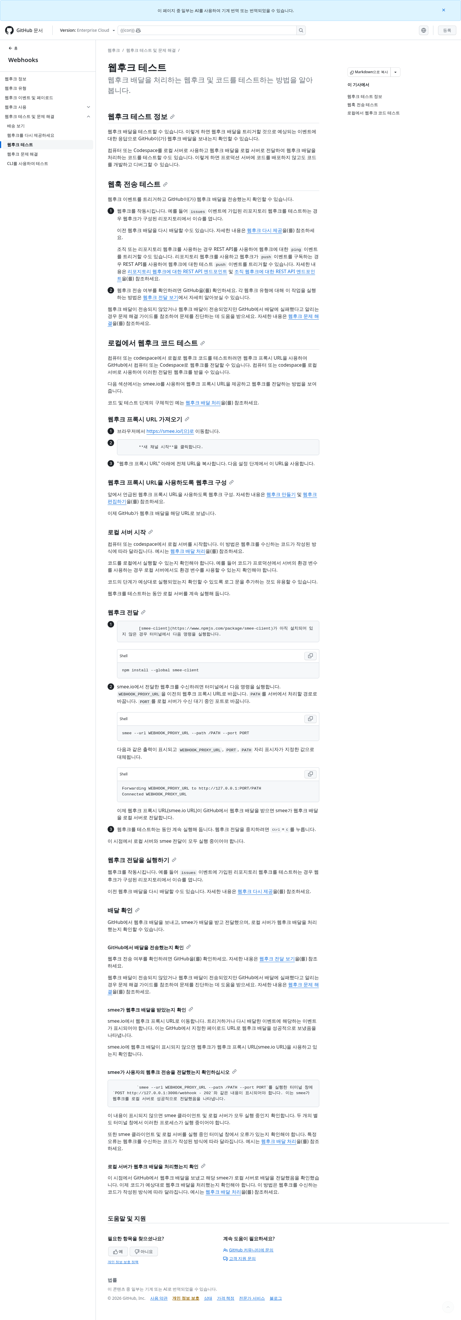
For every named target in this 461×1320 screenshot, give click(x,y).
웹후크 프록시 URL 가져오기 (148, 419)
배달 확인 (124, 910)
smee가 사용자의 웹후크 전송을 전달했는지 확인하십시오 (172, 1072)
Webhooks (23, 60)
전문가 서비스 (252, 1298)
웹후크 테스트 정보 (141, 116)
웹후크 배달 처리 (203, 402)
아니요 (144, 1251)
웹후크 (114, 50)
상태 (208, 1298)
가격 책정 (226, 1298)
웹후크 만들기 (281, 494)
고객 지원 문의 (239, 1258)
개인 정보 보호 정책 (123, 1261)
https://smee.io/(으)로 (170, 431)
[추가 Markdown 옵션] (395, 72)
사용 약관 (159, 1298)
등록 (447, 30)
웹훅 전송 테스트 (138, 184)
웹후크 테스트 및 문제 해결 (151, 50)
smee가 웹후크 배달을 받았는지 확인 (150, 1010)
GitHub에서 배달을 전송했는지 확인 (149, 947)
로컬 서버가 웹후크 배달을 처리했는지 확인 (157, 1166)
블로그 (276, 1298)
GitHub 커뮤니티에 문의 (248, 1250)
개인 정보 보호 (185, 1298)
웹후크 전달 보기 (160, 297)
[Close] (444, 9)
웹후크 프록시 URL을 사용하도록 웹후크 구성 (171, 482)
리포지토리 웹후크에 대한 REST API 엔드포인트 (177, 271)
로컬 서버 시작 (130, 532)
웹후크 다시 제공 (264, 230)
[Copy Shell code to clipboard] (310, 656)
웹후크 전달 (127, 612)
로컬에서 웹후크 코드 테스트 (156, 343)
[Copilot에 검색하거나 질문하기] (212, 30)
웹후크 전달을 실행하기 (142, 860)
